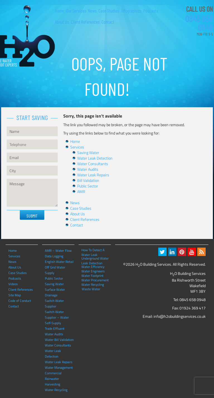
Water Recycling (56, 389)
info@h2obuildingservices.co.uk (180, 316)
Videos (13, 284)
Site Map (14, 295)
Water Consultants (92, 164)
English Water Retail (59, 261)
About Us (62, 22)
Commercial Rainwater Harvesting (53, 378)
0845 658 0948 (199, 22)
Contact (107, 22)
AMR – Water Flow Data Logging (58, 253)
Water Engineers (93, 271)
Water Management (59, 367)
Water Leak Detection (95, 158)
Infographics (131, 10)
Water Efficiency (92, 266)
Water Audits (87, 169)
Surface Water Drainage (55, 292)
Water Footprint (92, 275)
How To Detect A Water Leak (92, 250)
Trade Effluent (54, 328)
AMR (81, 191)
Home (59, 10)
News (92, 10)
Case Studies (108, 10)
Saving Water (88, 152)
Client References (85, 22)
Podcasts (150, 10)
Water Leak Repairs (93, 175)
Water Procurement (95, 280)
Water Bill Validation (59, 339)
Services (77, 147)
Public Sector (87, 186)
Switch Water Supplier (54, 303)
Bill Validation (88, 180)
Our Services (76, 10)
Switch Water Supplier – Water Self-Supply (57, 317)
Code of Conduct (19, 300)
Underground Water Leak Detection (95, 258)
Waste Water (91, 289)
